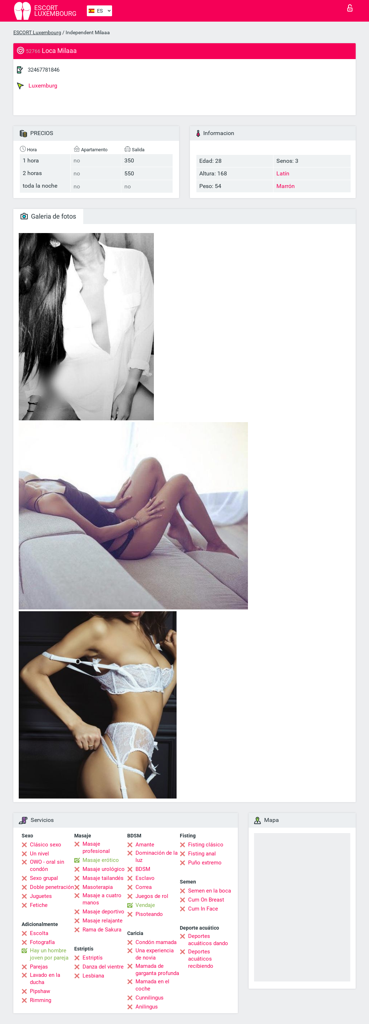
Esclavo (145, 878)
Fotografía (42, 942)
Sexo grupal (44, 878)
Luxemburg (37, 85)
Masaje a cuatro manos (102, 899)
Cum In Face (203, 908)
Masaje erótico (101, 860)
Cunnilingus (149, 997)
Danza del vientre (103, 966)
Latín (282, 173)
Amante (144, 844)
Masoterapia (98, 887)
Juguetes (41, 896)
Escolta (39, 933)
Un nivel (39, 853)
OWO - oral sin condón (47, 865)
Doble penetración (52, 887)
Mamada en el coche (152, 985)
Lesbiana (93, 975)
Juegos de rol (151, 896)
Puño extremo (205, 862)
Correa (143, 887)
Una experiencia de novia (154, 954)
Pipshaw (40, 991)
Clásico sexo (45, 844)
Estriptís (93, 957)
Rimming (40, 1000)
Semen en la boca (209, 890)
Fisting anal (202, 853)
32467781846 (43, 70)
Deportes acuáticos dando (208, 940)
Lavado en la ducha (45, 978)
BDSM (142, 869)
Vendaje (145, 905)
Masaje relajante (103, 920)
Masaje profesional (96, 847)
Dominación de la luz (156, 856)
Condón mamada (156, 942)
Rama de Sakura (102, 929)
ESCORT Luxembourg (37, 32)
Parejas (39, 966)
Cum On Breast (206, 899)
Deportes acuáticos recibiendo (200, 958)
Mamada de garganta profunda (157, 969)
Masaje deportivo (103, 911)
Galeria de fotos (48, 216)
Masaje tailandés (103, 878)
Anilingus (146, 1006)
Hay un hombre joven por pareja (49, 954)
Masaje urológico (104, 869)
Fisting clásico (205, 844)
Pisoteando (149, 914)
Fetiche (39, 905)
